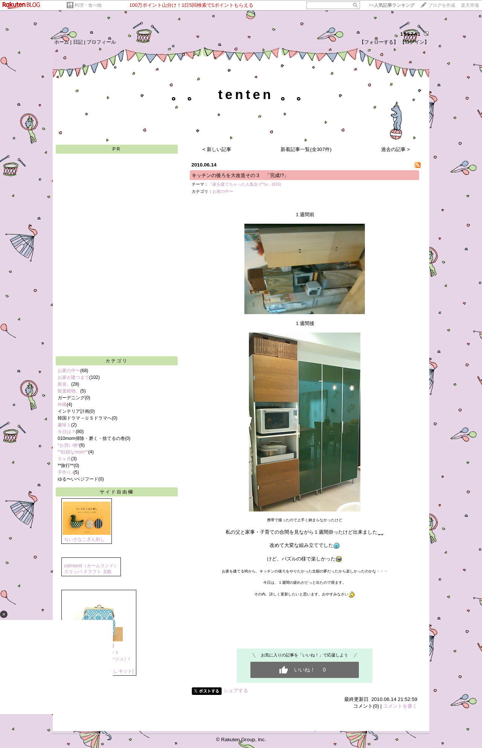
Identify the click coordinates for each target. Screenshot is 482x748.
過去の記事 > (395, 149)
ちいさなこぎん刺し (84, 539)
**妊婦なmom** (73, 452)
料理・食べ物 (88, 5)
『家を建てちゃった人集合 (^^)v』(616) (244, 184)
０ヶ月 (64, 458)
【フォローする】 (378, 42)
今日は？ (67, 431)
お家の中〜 (69, 370)
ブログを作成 (441, 5)
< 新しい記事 (217, 149)
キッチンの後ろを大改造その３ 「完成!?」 (240, 175)
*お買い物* (68, 445)
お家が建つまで (73, 377)
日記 (78, 42)
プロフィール (101, 42)
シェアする (236, 690)
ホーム (61, 42)
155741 (410, 34)
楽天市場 (470, 5)
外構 (62, 404)
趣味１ (64, 424)
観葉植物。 (69, 391)
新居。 (64, 384)
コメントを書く (400, 706)
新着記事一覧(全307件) (306, 149)
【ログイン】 (414, 42)
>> (392, 5)
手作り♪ (65, 472)
